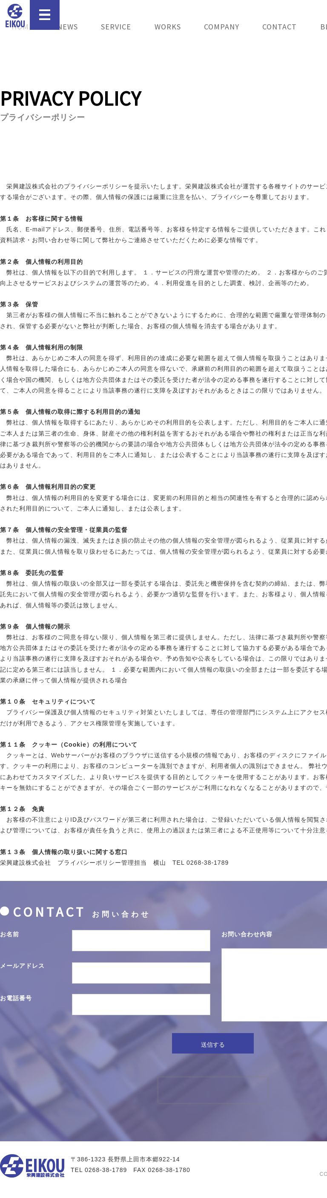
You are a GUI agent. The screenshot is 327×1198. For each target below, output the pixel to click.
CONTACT (279, 27)
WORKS (168, 27)
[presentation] (212, 1100)
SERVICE (116, 27)
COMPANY (221, 27)
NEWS (67, 27)
